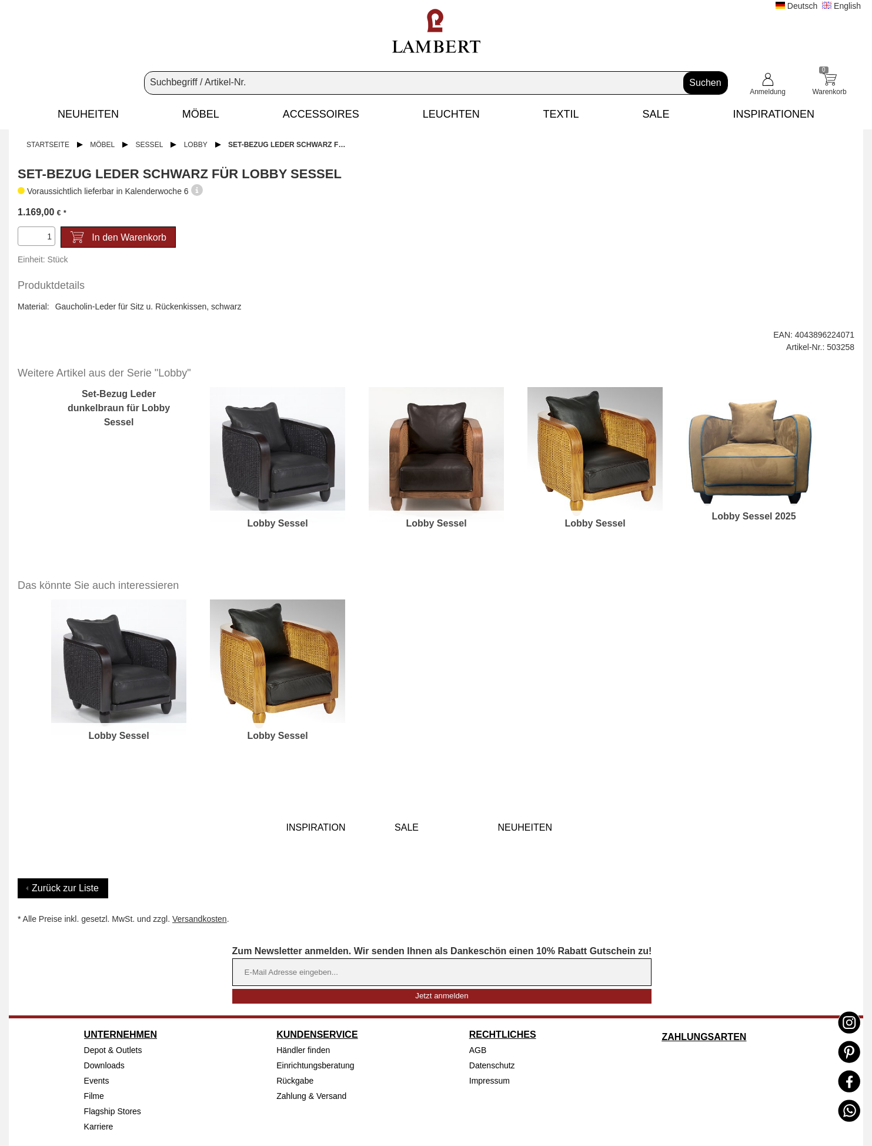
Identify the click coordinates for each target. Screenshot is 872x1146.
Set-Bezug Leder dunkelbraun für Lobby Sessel (119, 408)
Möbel (102, 145)
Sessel (149, 145)
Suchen (705, 83)
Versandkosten (199, 919)
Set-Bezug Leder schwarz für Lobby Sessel (291, 145)
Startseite (47, 145)
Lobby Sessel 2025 (753, 516)
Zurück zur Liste (65, 888)
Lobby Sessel (277, 523)
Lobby (196, 145)
